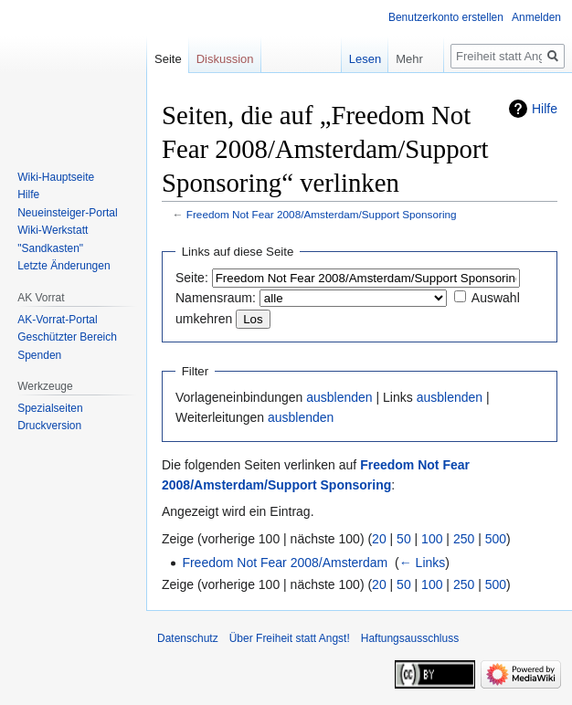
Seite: (191, 277)
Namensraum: (215, 297)
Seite (168, 59)
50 (404, 538)
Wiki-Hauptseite (55, 177)
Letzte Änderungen (63, 265)
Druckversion (49, 425)
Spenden (39, 355)
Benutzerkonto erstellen (445, 17)
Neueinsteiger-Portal (67, 212)
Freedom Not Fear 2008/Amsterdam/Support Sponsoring (321, 214)
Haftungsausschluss (410, 638)
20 (379, 538)
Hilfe (544, 108)
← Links (422, 562)
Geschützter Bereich (67, 337)
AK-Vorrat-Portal (57, 319)
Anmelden (536, 17)
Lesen (352, 59)
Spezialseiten (49, 408)
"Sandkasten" (50, 248)
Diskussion (225, 59)
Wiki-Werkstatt (52, 230)
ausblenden (339, 397)
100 (431, 538)
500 (495, 538)
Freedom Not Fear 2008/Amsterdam (284, 562)
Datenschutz (187, 638)
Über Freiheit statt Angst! (289, 638)
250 (463, 538)
